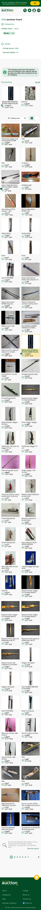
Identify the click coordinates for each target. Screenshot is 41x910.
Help (4, 899)
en (39, 10)
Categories (9, 24)
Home (4, 891)
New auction (29, 10)
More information (20, 4)
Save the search (33, 848)
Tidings (25, 891)
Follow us (28, 903)
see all (37, 82)
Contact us (27, 899)
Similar (7, 44)
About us (26, 895)
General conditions (9, 903)
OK (35, 3)
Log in (34, 10)
